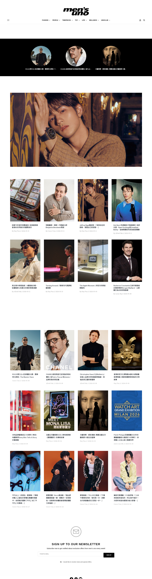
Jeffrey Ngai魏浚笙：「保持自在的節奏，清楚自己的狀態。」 (93, 227)
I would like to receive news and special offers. (77, 572)
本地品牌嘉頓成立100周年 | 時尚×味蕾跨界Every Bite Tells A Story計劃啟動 (25, 445)
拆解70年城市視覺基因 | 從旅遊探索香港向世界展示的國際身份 (25, 227)
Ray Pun (17, 232)
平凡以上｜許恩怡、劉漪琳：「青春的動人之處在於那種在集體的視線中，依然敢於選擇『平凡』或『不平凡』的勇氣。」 (24, 511)
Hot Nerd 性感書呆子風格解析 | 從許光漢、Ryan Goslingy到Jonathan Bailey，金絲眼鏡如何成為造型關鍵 (126, 229)
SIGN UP (108, 567)
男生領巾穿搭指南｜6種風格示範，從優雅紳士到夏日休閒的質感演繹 (25, 290)
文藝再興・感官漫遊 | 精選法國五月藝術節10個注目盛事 (111, 69)
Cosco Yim (51, 232)
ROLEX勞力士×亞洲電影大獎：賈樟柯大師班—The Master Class (41, 69)
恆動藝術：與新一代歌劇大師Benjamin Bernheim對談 (58, 227)
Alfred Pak (119, 236)
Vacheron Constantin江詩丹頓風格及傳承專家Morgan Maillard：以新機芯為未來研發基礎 (126, 291)
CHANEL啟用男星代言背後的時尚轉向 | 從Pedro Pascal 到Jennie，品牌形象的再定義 (76, 69)
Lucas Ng (119, 299)
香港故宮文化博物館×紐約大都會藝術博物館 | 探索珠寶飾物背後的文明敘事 (127, 382)
